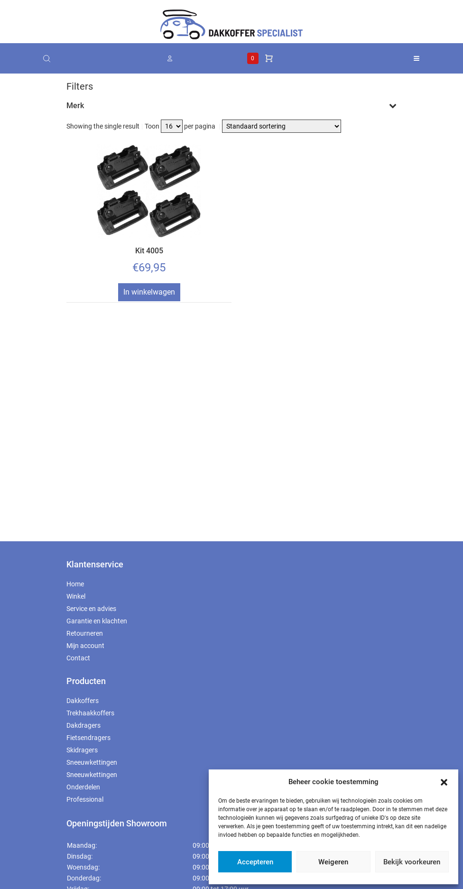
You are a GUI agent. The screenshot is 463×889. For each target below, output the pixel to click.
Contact (78, 658)
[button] (444, 782)
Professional (84, 799)
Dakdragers (83, 725)
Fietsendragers (88, 737)
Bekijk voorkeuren (411, 862)
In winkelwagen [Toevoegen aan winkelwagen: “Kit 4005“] (149, 291)
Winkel (75, 596)
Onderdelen (83, 787)
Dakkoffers (82, 700)
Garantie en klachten (96, 621)
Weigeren (333, 862)
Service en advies (91, 608)
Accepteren (255, 862)
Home (75, 584)
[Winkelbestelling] (281, 126)
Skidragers (82, 750)
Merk (231, 105)
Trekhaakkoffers (90, 713)
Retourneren (84, 633)
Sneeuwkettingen (91, 762)
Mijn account (85, 645)
